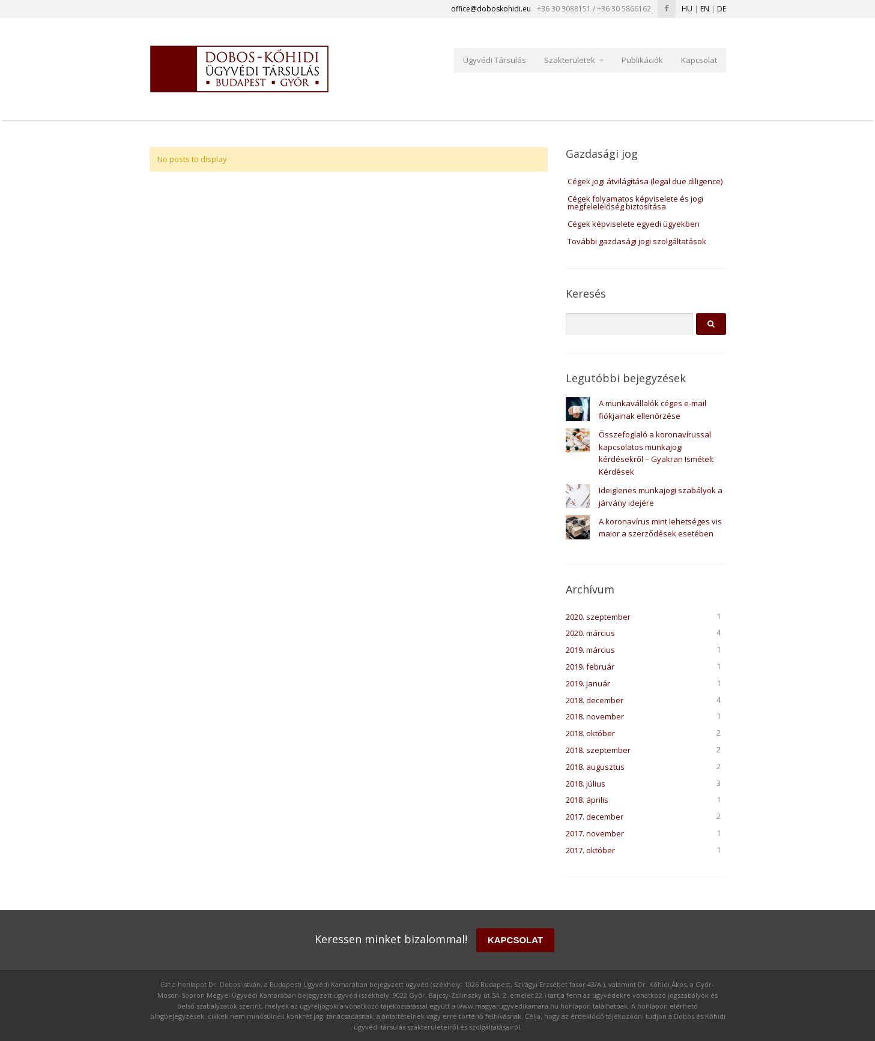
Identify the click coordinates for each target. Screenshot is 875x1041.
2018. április (587, 799)
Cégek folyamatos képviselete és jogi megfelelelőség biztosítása (635, 202)
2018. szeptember (598, 750)
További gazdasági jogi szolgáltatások (637, 241)
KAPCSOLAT (515, 940)
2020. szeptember (598, 616)
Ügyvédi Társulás (494, 60)
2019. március (590, 649)
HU (687, 9)
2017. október (590, 850)
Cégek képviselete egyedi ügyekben (634, 223)
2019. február (590, 666)
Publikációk (642, 60)
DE (721, 9)
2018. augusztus (595, 766)
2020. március (590, 633)
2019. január (588, 683)
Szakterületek (569, 60)
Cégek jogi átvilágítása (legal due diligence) (645, 181)
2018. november (595, 716)
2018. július (585, 783)
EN (704, 9)
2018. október (590, 733)
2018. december (594, 700)
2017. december (594, 816)
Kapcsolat (699, 60)
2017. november (595, 833)
